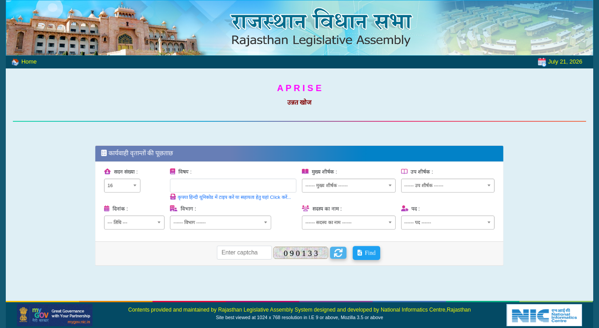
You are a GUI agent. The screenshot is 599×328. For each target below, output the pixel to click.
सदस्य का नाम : (322, 208)
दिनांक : (156, 208)
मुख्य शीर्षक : (320, 178)
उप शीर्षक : (398, 178)
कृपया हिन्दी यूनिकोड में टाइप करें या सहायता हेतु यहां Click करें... (247, 198)
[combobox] (157, 189)
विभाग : (211, 208)
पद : (394, 208)
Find (353, 243)
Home (21, 61)
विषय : (208, 178)
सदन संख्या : (161, 178)
